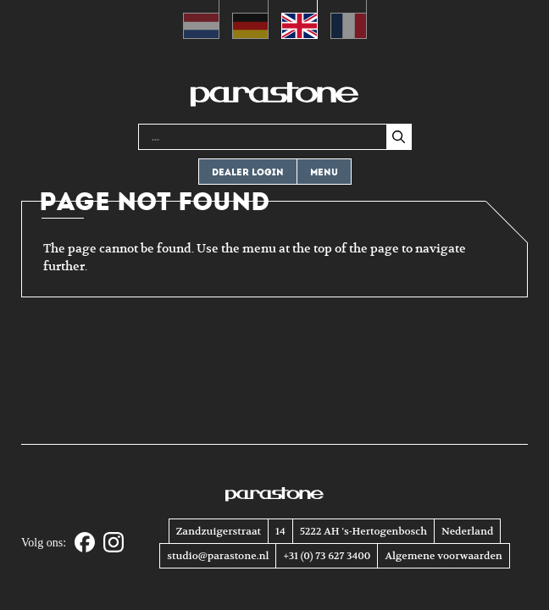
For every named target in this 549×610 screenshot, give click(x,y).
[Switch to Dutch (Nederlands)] (201, 19)
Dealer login (248, 172)
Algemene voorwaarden (443, 556)
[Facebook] (85, 543)
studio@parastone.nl (218, 556)
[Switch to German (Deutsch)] (250, 19)
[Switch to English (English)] (299, 19)
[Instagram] (113, 543)
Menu (324, 172)
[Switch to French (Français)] (348, 19)
